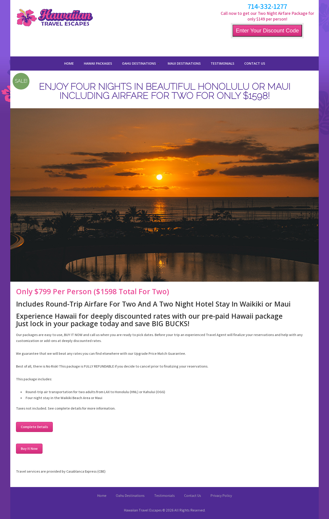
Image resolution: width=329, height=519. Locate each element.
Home (69, 63)
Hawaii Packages (98, 63)
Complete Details (34, 426)
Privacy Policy (221, 495)
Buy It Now (29, 448)
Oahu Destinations (139, 63)
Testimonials (222, 63)
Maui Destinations (184, 63)
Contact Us (254, 63)
